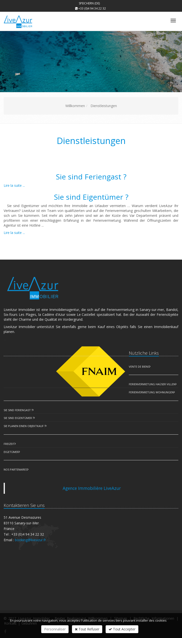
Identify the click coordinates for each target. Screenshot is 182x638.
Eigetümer (11, 452)
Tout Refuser (87, 629)
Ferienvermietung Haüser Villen (152, 384)
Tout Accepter (122, 629)
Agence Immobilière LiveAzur (92, 488)
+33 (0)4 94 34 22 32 (92, 8)
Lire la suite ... (14, 185)
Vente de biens (139, 366)
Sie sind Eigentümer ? (91, 197)
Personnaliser (55, 629)
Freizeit (9, 444)
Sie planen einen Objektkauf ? (24, 426)
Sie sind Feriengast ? (91, 177)
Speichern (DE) (89, 3)
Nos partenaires (15, 469)
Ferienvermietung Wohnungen (151, 392)
